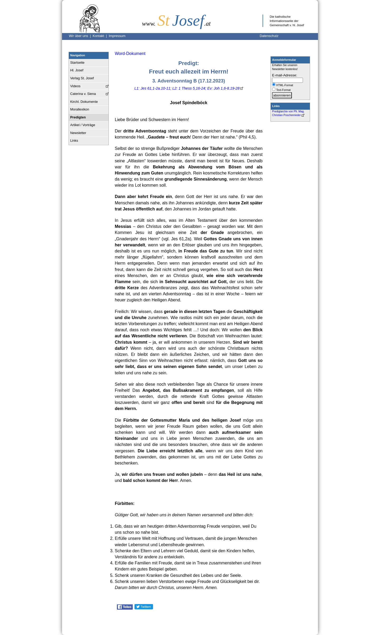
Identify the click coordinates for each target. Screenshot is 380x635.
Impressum (117, 36)
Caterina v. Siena (83, 94)
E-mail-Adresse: (284, 75)
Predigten (78, 117)
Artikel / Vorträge (82, 125)
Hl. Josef (76, 70)
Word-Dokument (130, 53)
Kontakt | (101, 36)
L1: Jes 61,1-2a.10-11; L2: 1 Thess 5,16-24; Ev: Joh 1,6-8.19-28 (186, 88)
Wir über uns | (81, 36)
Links (74, 140)
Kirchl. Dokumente (84, 102)
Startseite (77, 63)
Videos (75, 86)
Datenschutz (269, 36)
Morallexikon (79, 109)
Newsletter (78, 133)
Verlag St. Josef (82, 78)
